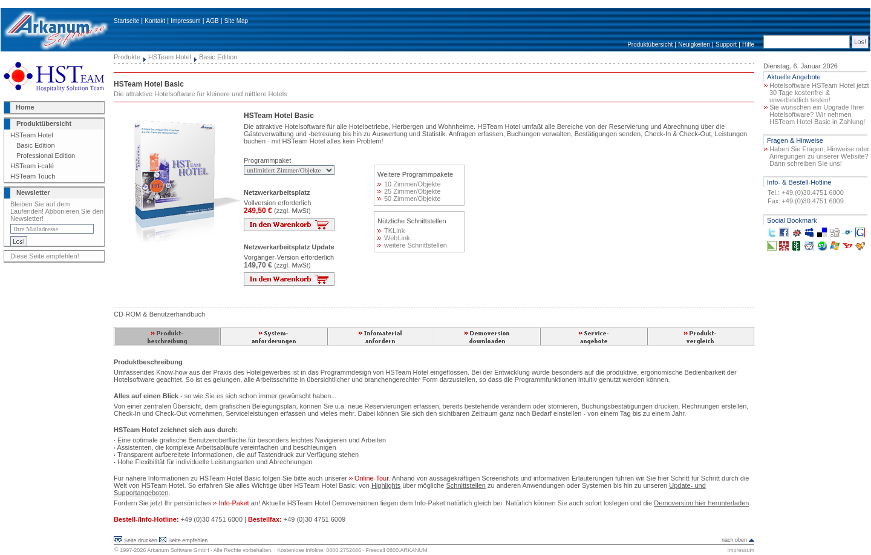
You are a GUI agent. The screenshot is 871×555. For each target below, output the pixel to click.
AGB (212, 21)
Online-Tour (368, 478)
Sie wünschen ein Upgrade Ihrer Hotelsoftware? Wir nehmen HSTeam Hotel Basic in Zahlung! (817, 114)
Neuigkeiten (694, 44)
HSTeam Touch (32, 176)
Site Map (236, 21)
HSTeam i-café (32, 165)
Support (726, 44)
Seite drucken (140, 540)
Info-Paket (231, 503)
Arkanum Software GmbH (178, 550)
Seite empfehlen (187, 540)
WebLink (393, 237)
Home (25, 107)
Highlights (385, 485)
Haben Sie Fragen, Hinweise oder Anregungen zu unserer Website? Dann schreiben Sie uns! (819, 156)
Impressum (185, 21)
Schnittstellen (465, 485)
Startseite (126, 21)
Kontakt (155, 21)
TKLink (391, 230)
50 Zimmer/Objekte (409, 198)
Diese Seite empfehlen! (44, 256)
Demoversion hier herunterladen (701, 503)
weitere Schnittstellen (412, 245)
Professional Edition (45, 155)
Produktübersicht (650, 44)
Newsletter (33, 192)
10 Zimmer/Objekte (409, 184)
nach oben (734, 540)
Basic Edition (35, 145)
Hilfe (748, 44)
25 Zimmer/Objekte (409, 191)
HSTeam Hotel (31, 135)
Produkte (127, 57)
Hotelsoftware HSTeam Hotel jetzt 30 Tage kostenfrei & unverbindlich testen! (819, 92)
